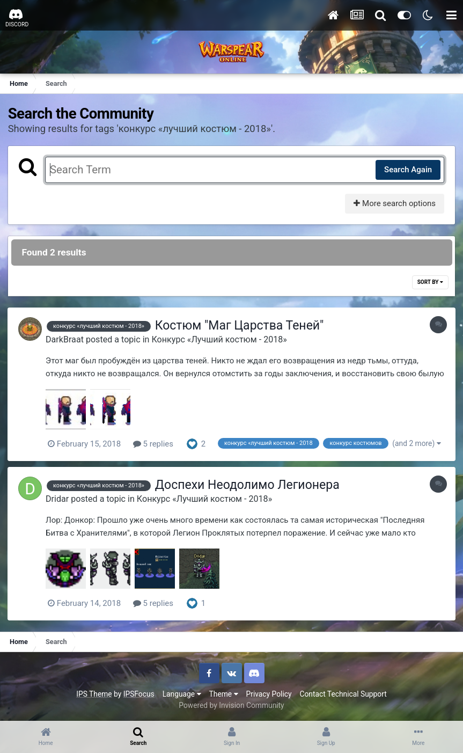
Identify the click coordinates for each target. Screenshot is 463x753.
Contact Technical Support (342, 693)
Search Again (407, 169)
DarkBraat (67, 339)
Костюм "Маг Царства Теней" (242, 326)
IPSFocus (139, 693)
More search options (394, 203)
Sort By (430, 283)
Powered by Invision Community (231, 704)
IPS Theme (94, 693)
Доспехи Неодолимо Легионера (250, 485)
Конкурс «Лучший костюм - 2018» (221, 339)
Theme (223, 693)
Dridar (59, 498)
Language (182, 693)
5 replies (156, 444)
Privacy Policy (269, 693)
